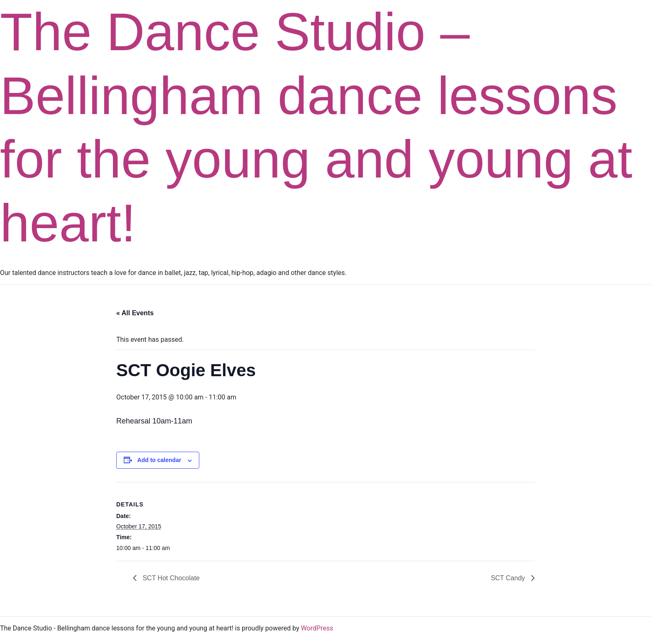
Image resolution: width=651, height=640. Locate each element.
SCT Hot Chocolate (170, 578)
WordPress (317, 628)
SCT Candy (509, 578)
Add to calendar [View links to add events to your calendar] (159, 460)
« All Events (135, 312)
